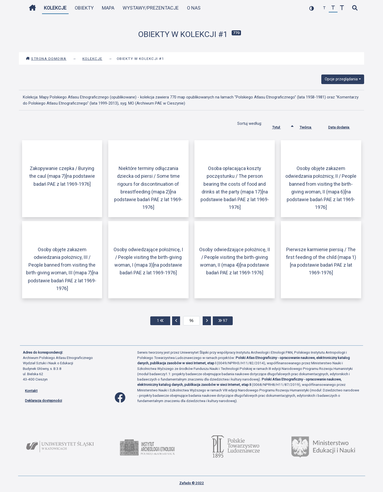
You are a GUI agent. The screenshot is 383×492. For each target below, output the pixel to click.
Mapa (108, 8)
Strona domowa (46, 58)
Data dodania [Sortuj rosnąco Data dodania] (343, 126)
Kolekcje (55, 8)
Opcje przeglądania (341, 79)
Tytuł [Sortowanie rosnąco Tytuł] (280, 126)
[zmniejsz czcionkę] (324, 8)
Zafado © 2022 (191, 483)
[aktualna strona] (191, 321)
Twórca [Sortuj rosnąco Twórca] (309, 126)
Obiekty (84, 8)
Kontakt (31, 390)
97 (225, 320)
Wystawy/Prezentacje (151, 8)
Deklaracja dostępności (43, 400)
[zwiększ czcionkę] (342, 8)
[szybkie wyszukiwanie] (354, 8)
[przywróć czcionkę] (333, 8)
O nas (194, 8)
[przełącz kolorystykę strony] (311, 8)
